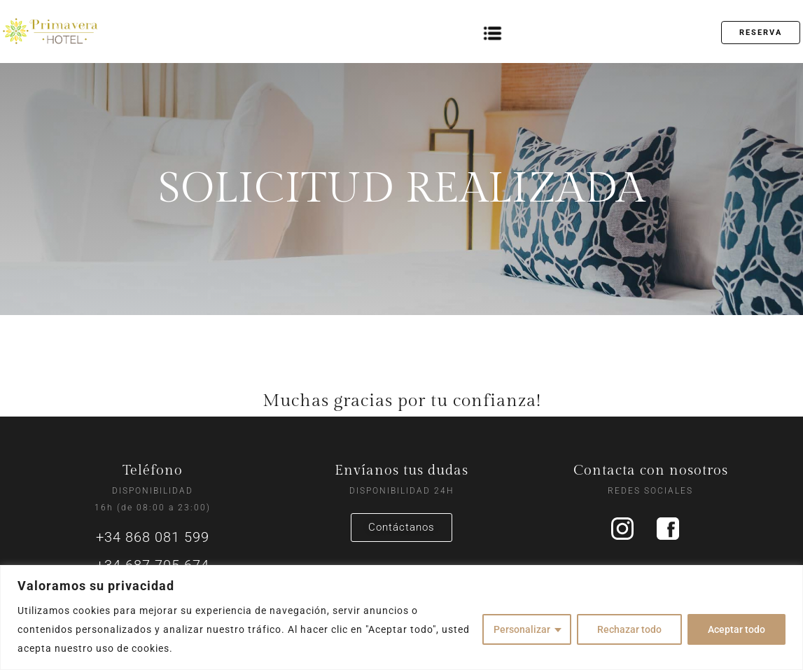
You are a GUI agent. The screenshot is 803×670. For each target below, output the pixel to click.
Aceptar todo (736, 629)
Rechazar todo (629, 629)
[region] (401, 617)
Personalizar (522, 629)
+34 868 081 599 (152, 537)
